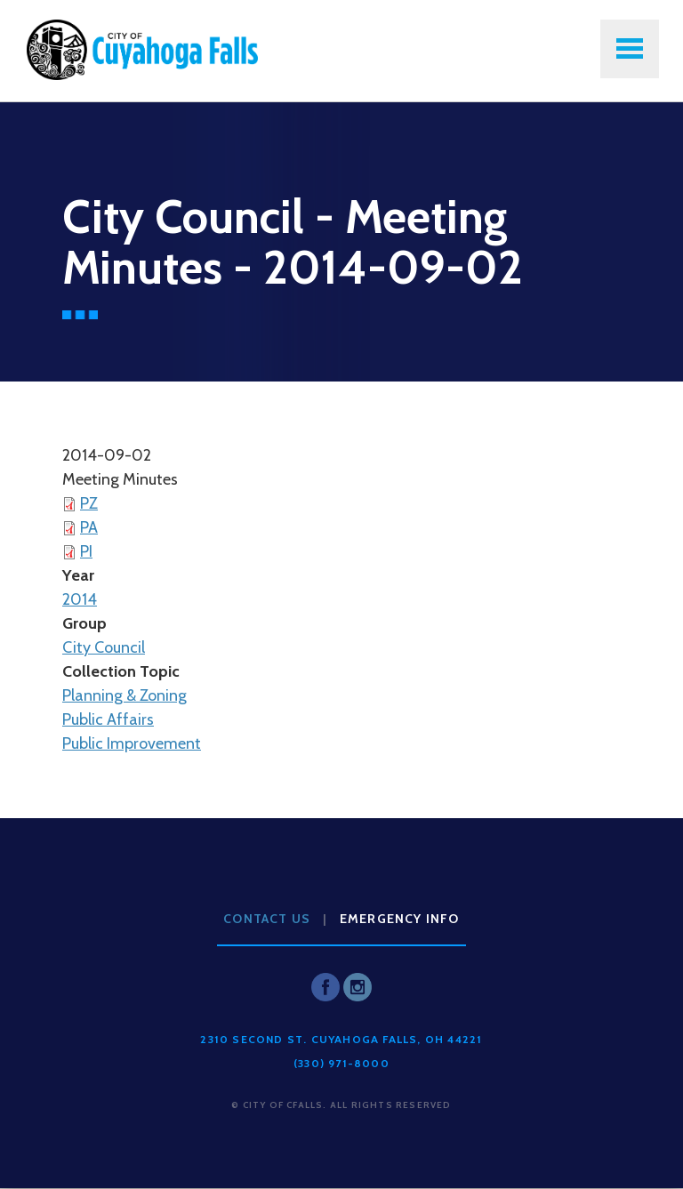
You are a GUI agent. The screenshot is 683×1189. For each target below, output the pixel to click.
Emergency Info (400, 919)
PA (89, 527)
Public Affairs (108, 719)
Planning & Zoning (124, 695)
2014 (79, 599)
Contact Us (266, 919)
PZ (89, 503)
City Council (103, 647)
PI (86, 551)
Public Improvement (131, 743)
